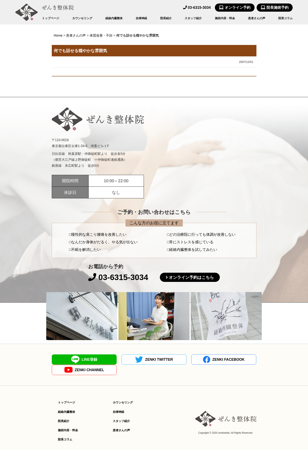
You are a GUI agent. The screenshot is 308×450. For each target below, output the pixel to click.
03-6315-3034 (197, 8)
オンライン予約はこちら (192, 277)
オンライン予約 (234, 8)
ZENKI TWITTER (128, 359)
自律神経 (141, 18)
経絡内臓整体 (114, 18)
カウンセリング (82, 18)
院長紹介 (166, 18)
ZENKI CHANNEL (231, 360)
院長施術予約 (275, 8)
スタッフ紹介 (193, 18)
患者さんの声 (256, 18)
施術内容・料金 (225, 18)
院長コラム (285, 18)
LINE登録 (77, 359)
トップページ (50, 18)
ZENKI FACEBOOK (180, 359)
